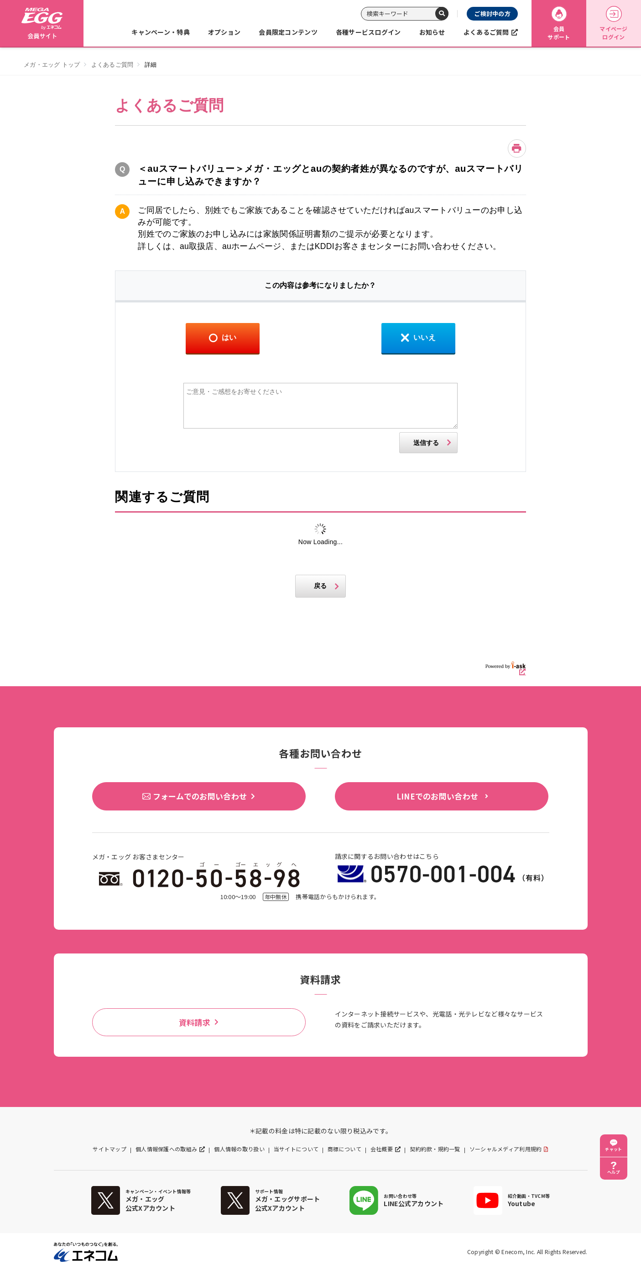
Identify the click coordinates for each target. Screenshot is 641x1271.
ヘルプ (613, 1172)
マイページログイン (613, 23)
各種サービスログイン (368, 32)
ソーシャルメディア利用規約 (505, 1149)
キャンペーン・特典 (160, 32)
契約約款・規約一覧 (435, 1149)
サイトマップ (109, 1149)
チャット (613, 1149)
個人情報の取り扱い (239, 1149)
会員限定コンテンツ (288, 32)
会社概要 (381, 1149)
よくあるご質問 (486, 32)
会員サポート (558, 23)
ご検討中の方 (492, 13)
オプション (224, 32)
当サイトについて (296, 1149)
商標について (344, 1149)
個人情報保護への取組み (166, 1149)
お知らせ (432, 32)
